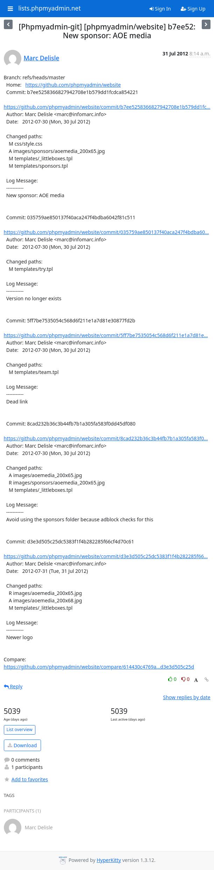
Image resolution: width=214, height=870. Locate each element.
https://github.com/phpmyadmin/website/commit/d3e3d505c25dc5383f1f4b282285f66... (106, 556)
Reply (13, 686)
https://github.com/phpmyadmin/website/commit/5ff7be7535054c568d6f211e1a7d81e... (106, 335)
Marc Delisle (42, 58)
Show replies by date (186, 697)
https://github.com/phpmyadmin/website (73, 84)
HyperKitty (109, 860)
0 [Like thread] (173, 679)
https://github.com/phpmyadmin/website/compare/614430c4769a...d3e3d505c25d (99, 666)
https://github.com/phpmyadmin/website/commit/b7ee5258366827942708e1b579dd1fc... (107, 106)
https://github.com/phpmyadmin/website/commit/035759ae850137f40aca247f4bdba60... (106, 232)
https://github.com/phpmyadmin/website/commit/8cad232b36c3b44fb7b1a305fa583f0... (106, 438)
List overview (20, 729)
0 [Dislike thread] (185, 679)
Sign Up (193, 8)
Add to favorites (26, 779)
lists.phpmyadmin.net (49, 8)
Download (22, 745)
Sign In (160, 8)
